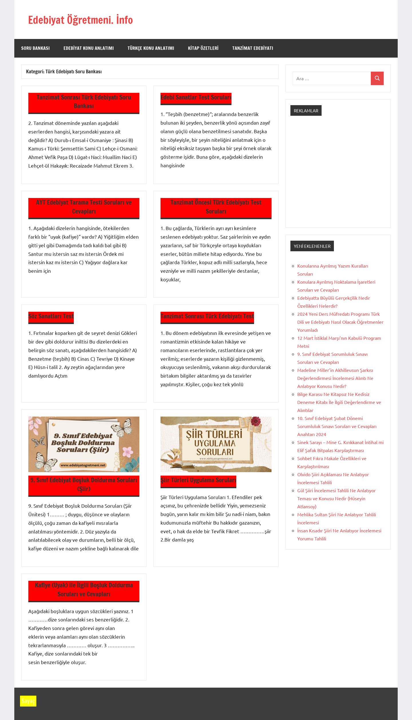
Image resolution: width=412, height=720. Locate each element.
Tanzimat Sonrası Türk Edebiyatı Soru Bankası (84, 101)
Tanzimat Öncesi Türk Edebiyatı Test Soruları (216, 206)
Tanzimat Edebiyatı (252, 48)
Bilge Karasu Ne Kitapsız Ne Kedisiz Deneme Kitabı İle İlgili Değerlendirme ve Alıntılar (339, 402)
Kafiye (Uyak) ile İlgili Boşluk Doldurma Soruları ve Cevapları (84, 589)
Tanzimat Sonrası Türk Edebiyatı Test (209, 315)
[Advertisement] (338, 177)
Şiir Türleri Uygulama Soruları (200, 479)
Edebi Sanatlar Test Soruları (197, 97)
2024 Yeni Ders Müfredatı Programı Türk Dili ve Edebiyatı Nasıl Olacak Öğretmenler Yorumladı (340, 322)
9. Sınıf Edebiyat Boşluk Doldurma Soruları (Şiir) (84, 484)
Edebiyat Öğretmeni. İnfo (86, 19)
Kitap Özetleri (203, 48)
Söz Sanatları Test (51, 315)
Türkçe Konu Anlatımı (151, 48)
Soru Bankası (35, 48)
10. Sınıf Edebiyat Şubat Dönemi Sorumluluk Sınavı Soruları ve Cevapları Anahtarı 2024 (337, 426)
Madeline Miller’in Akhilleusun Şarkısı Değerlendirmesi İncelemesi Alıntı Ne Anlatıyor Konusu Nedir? (335, 378)
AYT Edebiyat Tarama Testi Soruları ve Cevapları (84, 206)
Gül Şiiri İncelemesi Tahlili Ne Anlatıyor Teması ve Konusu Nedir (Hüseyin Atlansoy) (336, 498)
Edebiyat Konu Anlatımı (89, 48)
